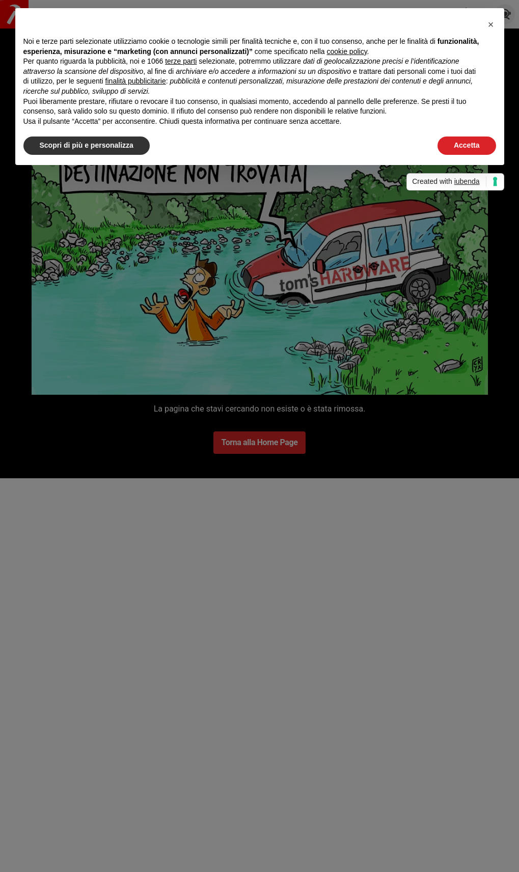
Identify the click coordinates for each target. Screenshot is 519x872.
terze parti (181, 61)
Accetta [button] (467, 145)
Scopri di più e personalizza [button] (86, 145)
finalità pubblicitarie (135, 81)
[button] (491, 24)
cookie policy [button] (346, 51)
